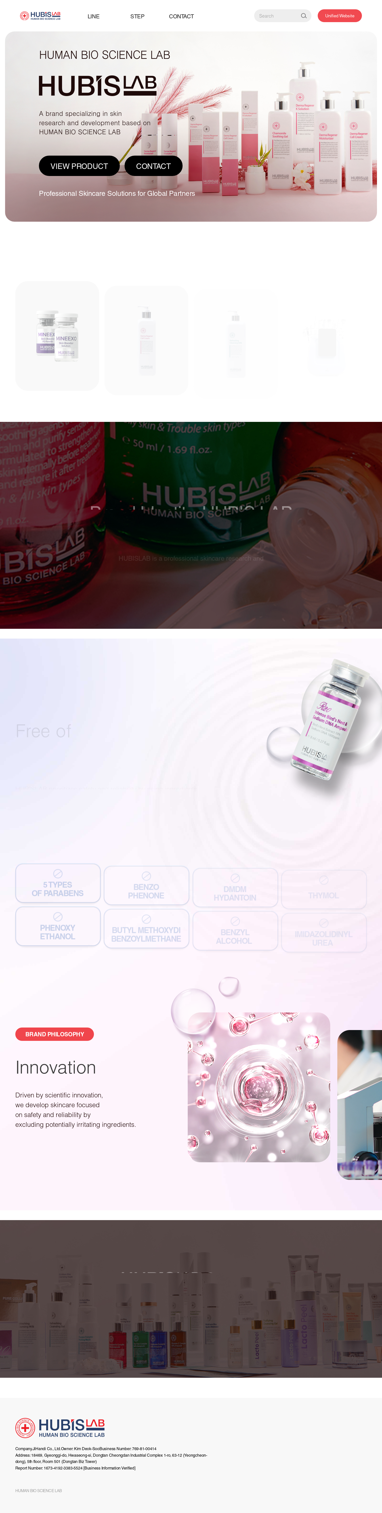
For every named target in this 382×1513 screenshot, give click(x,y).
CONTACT (153, 166)
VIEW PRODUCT (79, 166)
